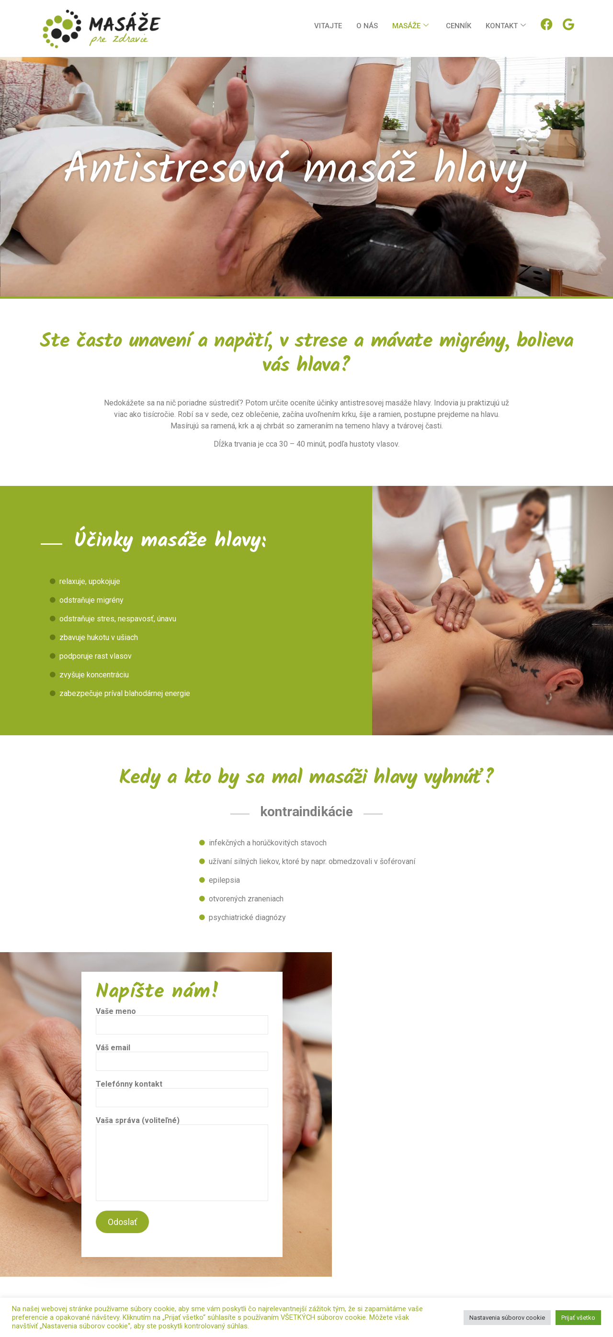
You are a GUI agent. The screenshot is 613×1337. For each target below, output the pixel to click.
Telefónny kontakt (182, 1093)
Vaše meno (182, 1021)
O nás (367, 26)
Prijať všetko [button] (578, 1317)
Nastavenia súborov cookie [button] (507, 1317)
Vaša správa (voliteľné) (182, 1159)
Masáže (410, 26)
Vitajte (328, 26)
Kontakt (506, 26)
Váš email (182, 1057)
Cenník (458, 26)
